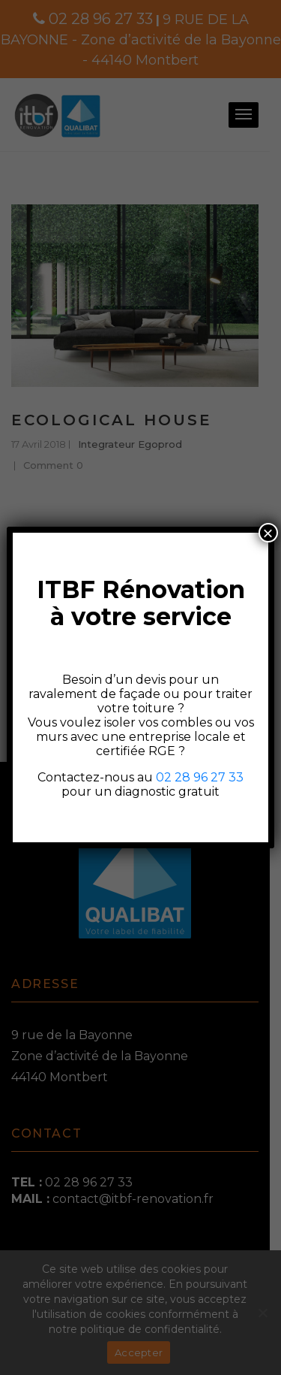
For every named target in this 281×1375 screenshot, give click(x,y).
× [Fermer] (268, 532)
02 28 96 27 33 (200, 777)
